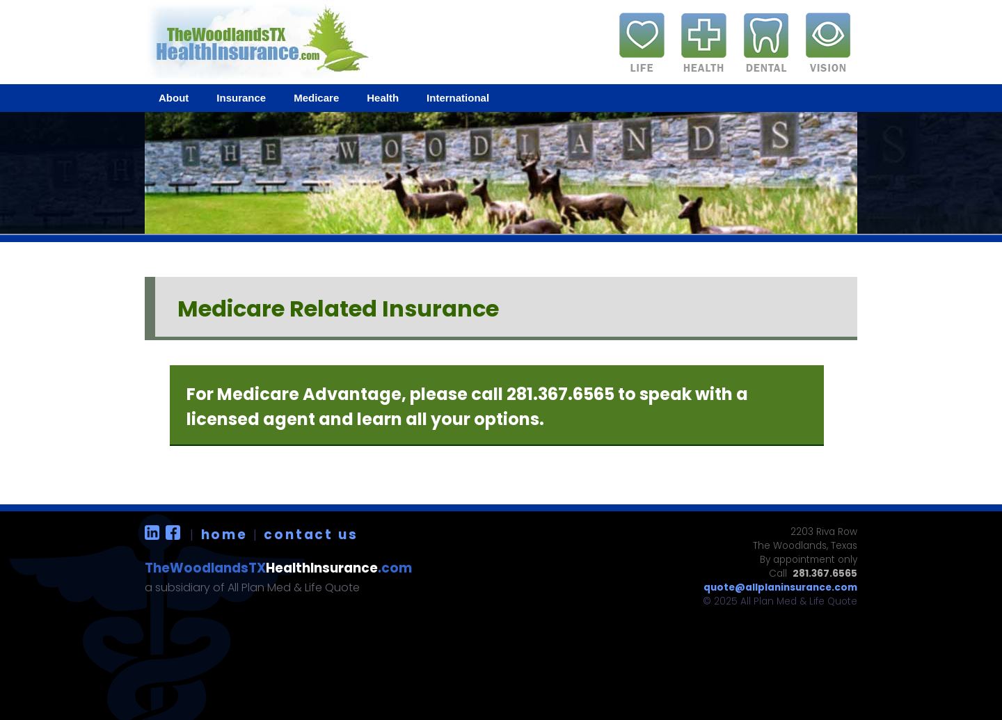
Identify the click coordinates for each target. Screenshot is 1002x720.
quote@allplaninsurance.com (780, 587)
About (174, 98)
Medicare (316, 98)
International (458, 98)
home (224, 534)
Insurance (241, 98)
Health (383, 98)
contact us (311, 534)
